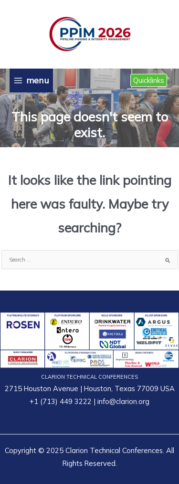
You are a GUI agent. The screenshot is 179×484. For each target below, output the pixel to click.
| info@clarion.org (120, 401)
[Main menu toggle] (31, 80)
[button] (148, 80)
